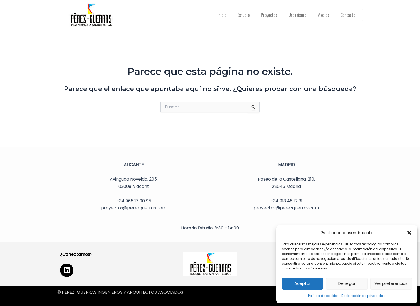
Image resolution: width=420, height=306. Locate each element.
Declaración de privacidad (363, 295)
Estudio (244, 15)
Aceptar (302, 283)
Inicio (222, 15)
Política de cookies (323, 295)
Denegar (346, 283)
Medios (323, 15)
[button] (409, 232)
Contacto (347, 15)
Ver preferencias (391, 283)
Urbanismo (297, 15)
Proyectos (269, 15)
